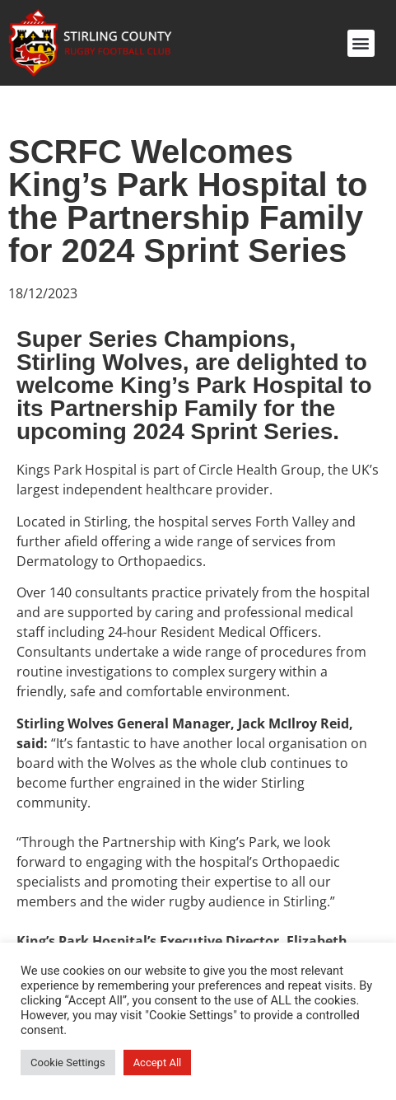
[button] (361, 43)
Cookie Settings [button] (67, 1062)
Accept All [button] (157, 1062)
